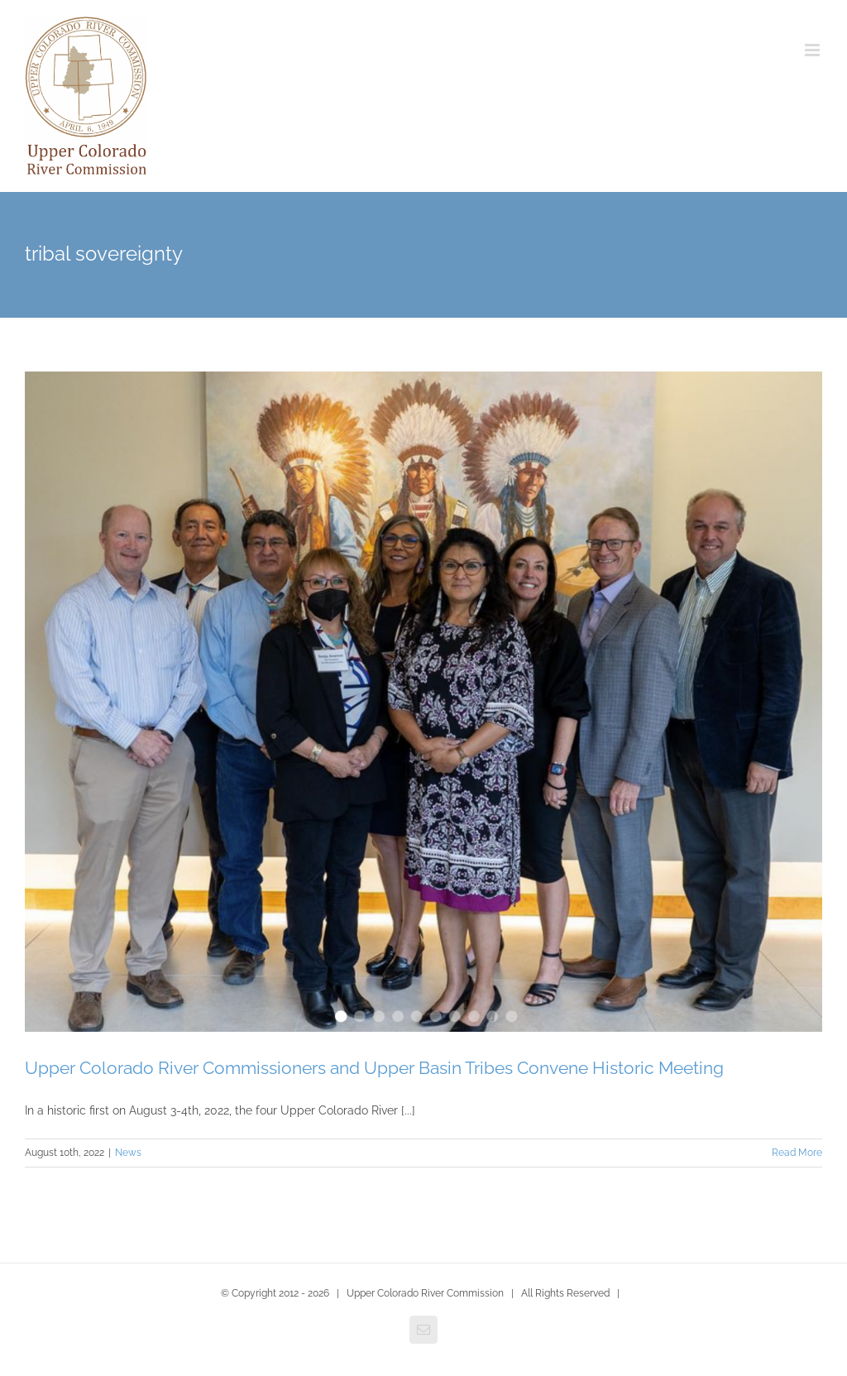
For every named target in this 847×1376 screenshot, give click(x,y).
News (128, 1152)
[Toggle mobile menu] (813, 50)
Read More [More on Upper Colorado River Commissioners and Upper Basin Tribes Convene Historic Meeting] (797, 1152)
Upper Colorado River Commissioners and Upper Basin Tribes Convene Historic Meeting (374, 1067)
